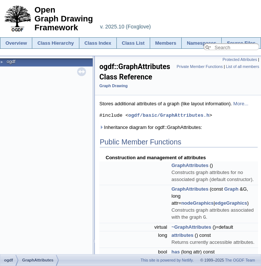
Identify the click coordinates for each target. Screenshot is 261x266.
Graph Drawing (113, 85)
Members (165, 43)
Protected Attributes (239, 59)
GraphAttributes (190, 165)
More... (240, 103)
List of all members (242, 66)
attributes (183, 235)
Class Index (98, 43)
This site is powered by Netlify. (167, 260)
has (176, 251)
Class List (133, 43)
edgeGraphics (231, 203)
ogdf (11, 61)
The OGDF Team (240, 260)
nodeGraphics (197, 203)
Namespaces (202, 43)
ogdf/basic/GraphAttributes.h (168, 115)
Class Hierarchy (55, 43)
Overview (16, 43)
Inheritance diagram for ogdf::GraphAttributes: (150, 127)
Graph (231, 189)
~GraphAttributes (191, 226)
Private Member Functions (199, 66)
